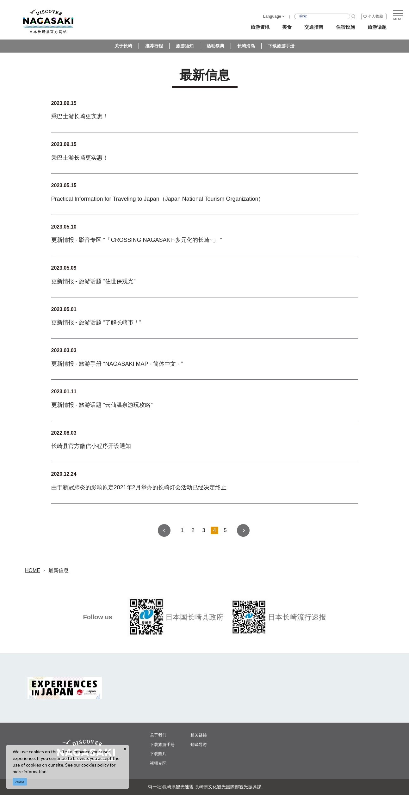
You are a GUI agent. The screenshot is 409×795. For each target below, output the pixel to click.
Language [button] (272, 16)
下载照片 (158, 753)
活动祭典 (215, 45)
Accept (19, 781)
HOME (32, 570)
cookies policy (95, 764)
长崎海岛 (246, 45)
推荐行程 (154, 45)
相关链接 (198, 735)
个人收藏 (375, 16)
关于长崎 (123, 45)
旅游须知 (185, 45)
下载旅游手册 (281, 45)
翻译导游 (198, 744)
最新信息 (58, 570)
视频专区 (158, 763)
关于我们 (158, 735)
